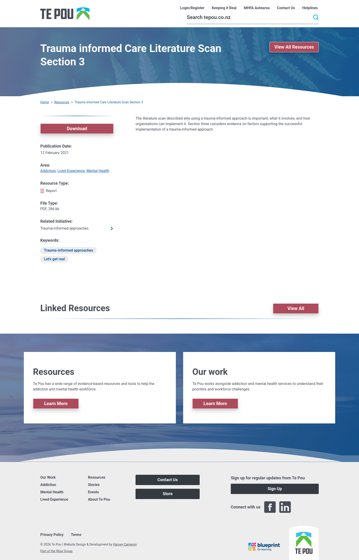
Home (44, 102)
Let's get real (54, 259)
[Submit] (316, 17)
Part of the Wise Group (56, 551)
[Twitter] (300, 507)
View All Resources (294, 47)
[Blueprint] (264, 547)
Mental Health (98, 171)
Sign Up (275, 488)
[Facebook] (270, 507)
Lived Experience (71, 171)
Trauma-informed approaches (68, 250)
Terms (76, 535)
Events (93, 492)
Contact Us (168, 479)
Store (167, 493)
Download (77, 128)
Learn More (56, 403)
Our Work (48, 477)
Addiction (48, 171)
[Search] (253, 17)
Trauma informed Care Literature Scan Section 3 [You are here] (109, 102)
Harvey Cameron (125, 544)
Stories (94, 485)
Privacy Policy (51, 535)
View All (296, 308)
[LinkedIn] (285, 507)
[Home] (65, 13)
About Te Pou (99, 499)
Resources (61, 102)
